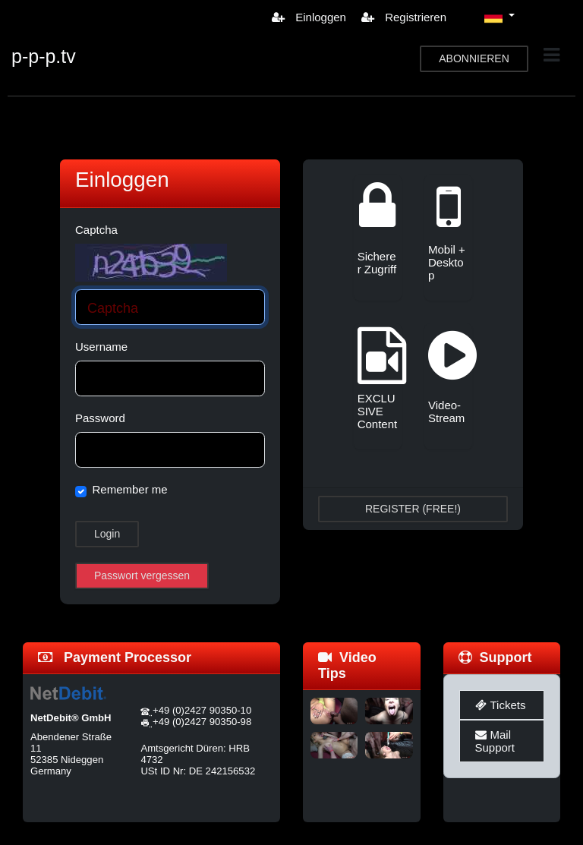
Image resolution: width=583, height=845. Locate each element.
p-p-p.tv (43, 56)
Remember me (130, 489)
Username (101, 346)
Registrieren (403, 17)
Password (100, 417)
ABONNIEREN (474, 58)
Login (107, 534)
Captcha (96, 229)
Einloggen (309, 17)
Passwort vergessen (142, 575)
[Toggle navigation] (551, 55)
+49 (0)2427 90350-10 (202, 710)
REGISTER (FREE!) (413, 509)
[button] (499, 16)
